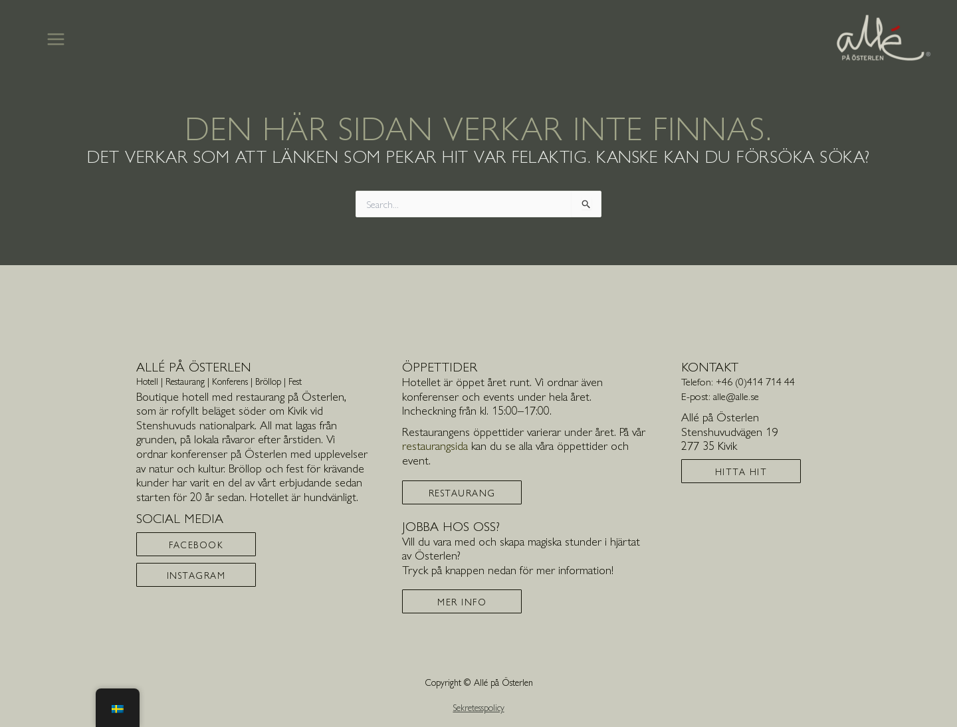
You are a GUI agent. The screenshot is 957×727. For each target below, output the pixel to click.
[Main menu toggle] (55, 39)
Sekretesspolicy (478, 707)
